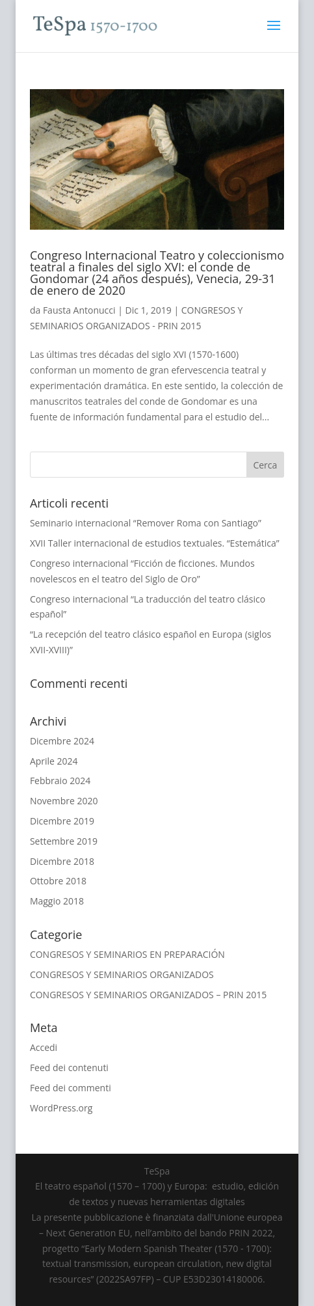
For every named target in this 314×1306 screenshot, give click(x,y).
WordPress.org (61, 1108)
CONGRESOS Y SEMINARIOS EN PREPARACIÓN (127, 954)
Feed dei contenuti (69, 1067)
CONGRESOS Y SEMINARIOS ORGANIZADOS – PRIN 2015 (148, 994)
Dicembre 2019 (62, 821)
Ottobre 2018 (58, 881)
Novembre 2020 (64, 801)
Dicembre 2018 (62, 861)
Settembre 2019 (64, 841)
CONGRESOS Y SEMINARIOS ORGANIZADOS (122, 974)
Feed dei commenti (70, 1088)
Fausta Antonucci (79, 310)
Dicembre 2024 (62, 741)
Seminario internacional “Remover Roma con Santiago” (145, 523)
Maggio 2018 (57, 901)
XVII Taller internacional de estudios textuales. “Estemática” (155, 543)
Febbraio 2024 (60, 780)
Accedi (43, 1047)
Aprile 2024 (54, 761)
